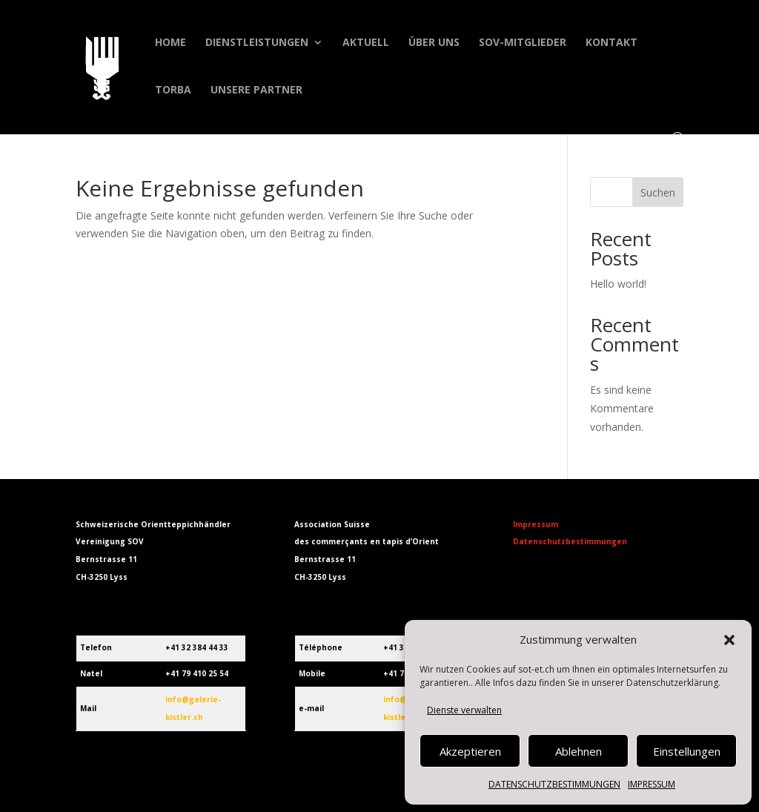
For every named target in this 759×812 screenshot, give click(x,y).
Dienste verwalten (464, 710)
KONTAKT (611, 43)
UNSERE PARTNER (256, 90)
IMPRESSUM (651, 784)
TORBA (173, 90)
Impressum (535, 524)
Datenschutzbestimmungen (570, 541)
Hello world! (618, 284)
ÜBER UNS (434, 43)
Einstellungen (686, 751)
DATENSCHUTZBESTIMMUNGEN (554, 784)
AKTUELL (365, 43)
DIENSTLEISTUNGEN (256, 43)
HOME (170, 43)
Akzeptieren (470, 751)
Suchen (657, 192)
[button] (729, 640)
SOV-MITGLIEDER (522, 43)
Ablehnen (578, 751)
